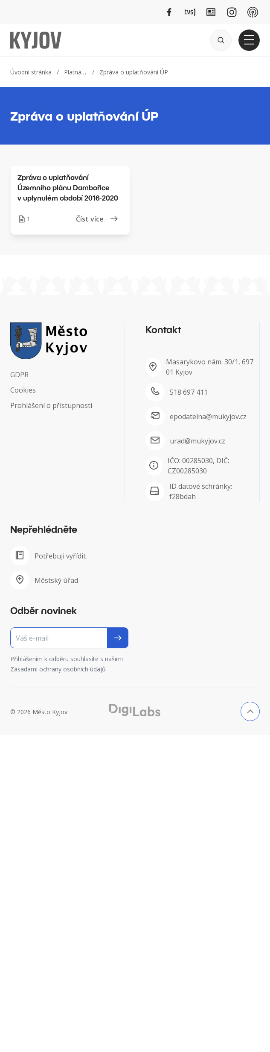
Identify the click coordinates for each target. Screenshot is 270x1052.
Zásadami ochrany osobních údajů (58, 669)
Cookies (23, 390)
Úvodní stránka (31, 72)
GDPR (19, 374)
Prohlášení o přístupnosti (51, 405)
